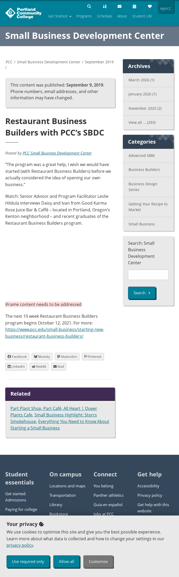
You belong (103, 485)
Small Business (142, 224)
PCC (9, 61)
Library (55, 504)
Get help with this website (153, 507)
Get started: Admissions (15, 496)
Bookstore (58, 514)
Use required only (28, 561)
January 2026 (143, 93)
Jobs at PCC (104, 514)
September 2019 (99, 61)
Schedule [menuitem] (104, 16)
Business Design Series (143, 186)
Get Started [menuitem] (57, 16)
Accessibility (148, 485)
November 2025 (145, 108)
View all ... (142, 122)
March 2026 (141, 79)
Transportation (62, 495)
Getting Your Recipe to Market (148, 206)
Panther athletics (109, 495)
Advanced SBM (142, 155)
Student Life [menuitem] (142, 16)
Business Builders (144, 169)
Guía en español (108, 504)
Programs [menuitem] (84, 16)
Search (142, 292)
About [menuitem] (122, 16)
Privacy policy (149, 495)
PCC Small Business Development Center (57, 153)
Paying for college (21, 509)
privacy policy (20, 545)
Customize (98, 561)
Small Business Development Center (84, 35)
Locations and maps (67, 485)
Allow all (66, 561)
